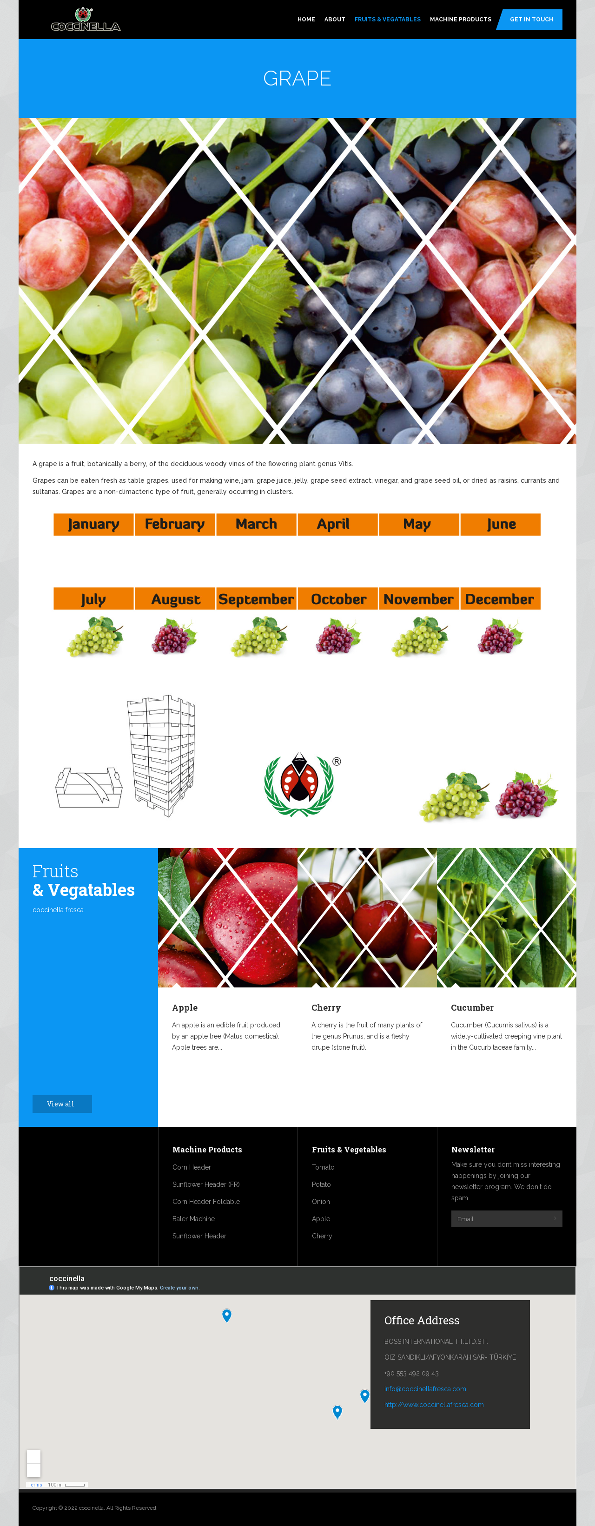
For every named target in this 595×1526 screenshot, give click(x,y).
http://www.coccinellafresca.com (434, 1404)
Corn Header (191, 1167)
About (334, 19)
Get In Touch (531, 19)
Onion (321, 1201)
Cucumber (472, 1007)
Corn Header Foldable (206, 1201)
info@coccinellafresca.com (425, 1389)
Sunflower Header (199, 1236)
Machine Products (460, 19)
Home (306, 19)
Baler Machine (193, 1219)
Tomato (323, 1167)
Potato (321, 1184)
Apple (185, 1007)
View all (66, 1103)
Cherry (326, 1007)
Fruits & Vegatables (388, 19)
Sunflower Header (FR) (206, 1184)
